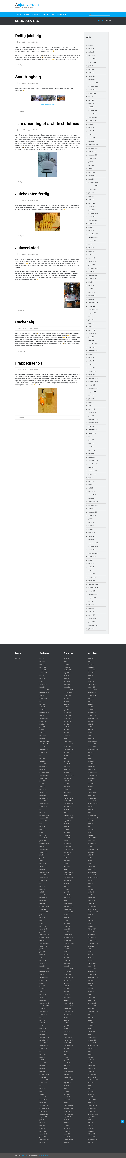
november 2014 (93, 381)
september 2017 (93, 275)
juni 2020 (91, 193)
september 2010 (93, 553)
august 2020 (92, 189)
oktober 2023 (92, 90)
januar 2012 (91, 498)
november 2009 (93, 587)
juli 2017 (90, 282)
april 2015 (91, 364)
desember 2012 (93, 460)
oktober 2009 (92, 591)
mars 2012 (91, 491)
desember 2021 (93, 145)
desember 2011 (93, 502)
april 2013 (91, 447)
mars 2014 (91, 409)
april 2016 (91, 326)
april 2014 (91, 405)
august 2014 (92, 392)
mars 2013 (91, 450)
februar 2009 (92, 618)
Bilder (26, 14)
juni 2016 (91, 320)
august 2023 (92, 93)
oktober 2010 (92, 550)
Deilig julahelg (28, 35)
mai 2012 (91, 484)
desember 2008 (93, 625)
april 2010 (91, 570)
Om (53, 14)
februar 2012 (92, 495)
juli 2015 (90, 354)
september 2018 (93, 237)
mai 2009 (91, 608)
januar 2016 (91, 337)
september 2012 (93, 471)
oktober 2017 (92, 272)
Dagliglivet (21, 65)
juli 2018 (90, 244)
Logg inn (17, 658)
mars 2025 (91, 55)
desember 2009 (93, 584)
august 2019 (92, 223)
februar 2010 (92, 577)
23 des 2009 (21, 83)
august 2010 (92, 556)
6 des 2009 (21, 328)
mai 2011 (91, 526)
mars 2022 (91, 138)
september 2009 (93, 594)
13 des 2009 (21, 254)
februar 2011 (92, 536)
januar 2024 (91, 79)
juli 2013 (90, 436)
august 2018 (92, 241)
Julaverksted (27, 247)
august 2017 (92, 278)
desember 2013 (93, 419)
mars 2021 (91, 172)
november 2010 (93, 546)
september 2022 (93, 117)
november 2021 (93, 148)
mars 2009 (91, 615)
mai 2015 (91, 361)
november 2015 (93, 344)
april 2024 (91, 72)
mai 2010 (91, 567)
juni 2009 (91, 605)
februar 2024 (92, 76)
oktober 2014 (92, 385)
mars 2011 (91, 532)
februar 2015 (92, 371)
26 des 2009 (21, 42)
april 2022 (91, 134)
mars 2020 (91, 203)
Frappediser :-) (28, 363)
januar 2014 (91, 416)
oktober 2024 (92, 59)
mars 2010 (91, 574)
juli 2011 (90, 519)
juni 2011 (91, 522)
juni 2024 (91, 69)
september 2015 (93, 351)
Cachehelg (24, 322)
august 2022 (92, 120)
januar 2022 (91, 141)
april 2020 (91, 199)
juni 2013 (91, 440)
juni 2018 (91, 248)
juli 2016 (90, 316)
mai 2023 (91, 103)
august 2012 (92, 474)
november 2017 (93, 268)
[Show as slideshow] (47, 104)
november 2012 (93, 464)
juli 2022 (90, 124)
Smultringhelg (28, 76)
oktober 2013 (92, 426)
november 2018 (93, 234)
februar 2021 (92, 175)
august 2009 (92, 598)
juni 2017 (91, 285)
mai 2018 (91, 251)
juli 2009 (90, 601)
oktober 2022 (92, 114)
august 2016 (92, 313)
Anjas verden (27, 4)
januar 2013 (91, 457)
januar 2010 (91, 581)
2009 (101, 20)
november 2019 (93, 213)
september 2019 (93, 220)
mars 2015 (91, 368)
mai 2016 (91, 323)
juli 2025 (90, 45)
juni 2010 (91, 563)
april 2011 (91, 529)
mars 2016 (91, 330)
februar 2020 (92, 206)
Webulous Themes (43, 1155)
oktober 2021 (92, 151)
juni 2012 (91, 481)
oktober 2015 (92, 347)
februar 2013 (92, 453)
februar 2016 (92, 333)
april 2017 (91, 289)
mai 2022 (91, 131)
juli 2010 (90, 560)
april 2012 (91, 488)
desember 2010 (93, 543)
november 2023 (93, 86)
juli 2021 (90, 162)
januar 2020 (91, 210)
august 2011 (92, 515)
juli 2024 (90, 66)
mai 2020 (91, 196)
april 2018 (91, 254)
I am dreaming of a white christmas (47, 123)
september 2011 (93, 512)
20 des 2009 (21, 130)
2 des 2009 (21, 369)
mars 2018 (91, 258)
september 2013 (93, 429)
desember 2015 (93, 340)
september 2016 (93, 309)
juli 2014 (90, 395)
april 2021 (91, 169)
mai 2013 (91, 443)
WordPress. (25, 1155)
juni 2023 (91, 100)
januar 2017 (91, 299)
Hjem (19, 14)
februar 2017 (92, 296)
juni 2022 (91, 127)
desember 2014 (93, 378)
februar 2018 (92, 261)
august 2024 (92, 62)
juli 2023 (90, 96)
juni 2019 (91, 230)
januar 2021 (91, 179)
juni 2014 (91, 399)
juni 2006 (91, 629)
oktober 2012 (92, 467)
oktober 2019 (92, 217)
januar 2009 (91, 622)
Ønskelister (62, 14)
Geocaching (21, 351)
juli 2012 (90, 478)
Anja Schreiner (33, 42)
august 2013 (92, 433)
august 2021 (92, 158)
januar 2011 (91, 539)
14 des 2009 (21, 200)
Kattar (45, 14)
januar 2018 (91, 265)
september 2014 (93, 388)
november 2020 (93, 182)
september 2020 (93, 186)
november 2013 (93, 423)
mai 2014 (91, 402)
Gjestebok (36, 14)
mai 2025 (91, 52)
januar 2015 (91, 375)
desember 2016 (93, 302)
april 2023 (91, 107)
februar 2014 (92, 412)
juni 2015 (91, 357)
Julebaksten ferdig (32, 193)
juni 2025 (91, 48)
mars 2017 (91, 292)
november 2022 (93, 110)
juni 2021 (91, 165)
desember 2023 (93, 83)
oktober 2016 (92, 306)
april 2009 (91, 611)
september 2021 (93, 155)
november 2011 (93, 505)
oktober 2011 (92, 508)
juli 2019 (90, 227)
